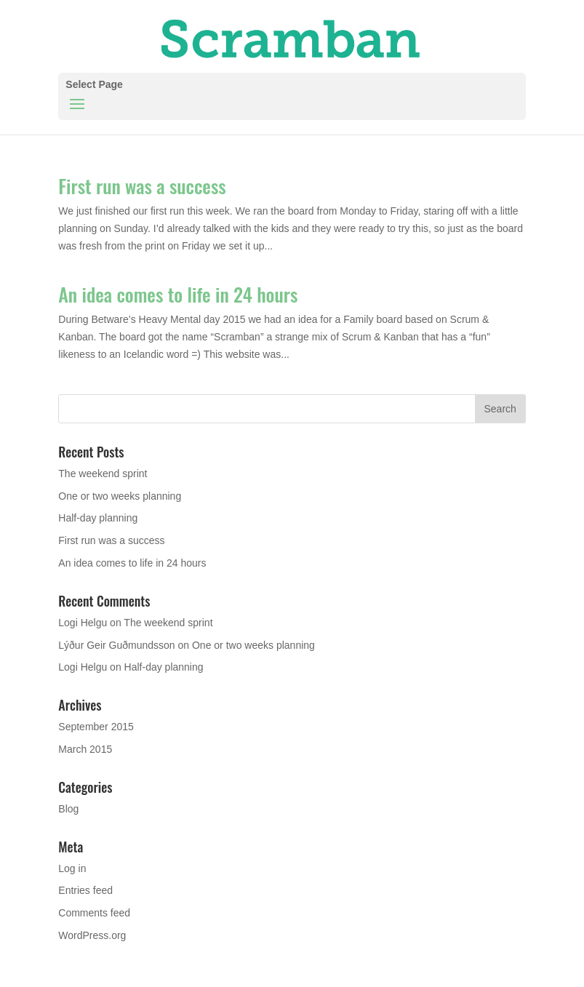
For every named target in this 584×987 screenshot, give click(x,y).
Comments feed (94, 913)
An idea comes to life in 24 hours (177, 294)
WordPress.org (92, 935)
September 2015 (96, 726)
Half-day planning (97, 518)
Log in (72, 868)
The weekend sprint (102, 473)
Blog (68, 809)
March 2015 (85, 749)
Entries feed (85, 890)
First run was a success (141, 186)
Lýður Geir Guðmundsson (116, 645)
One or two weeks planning (119, 496)
